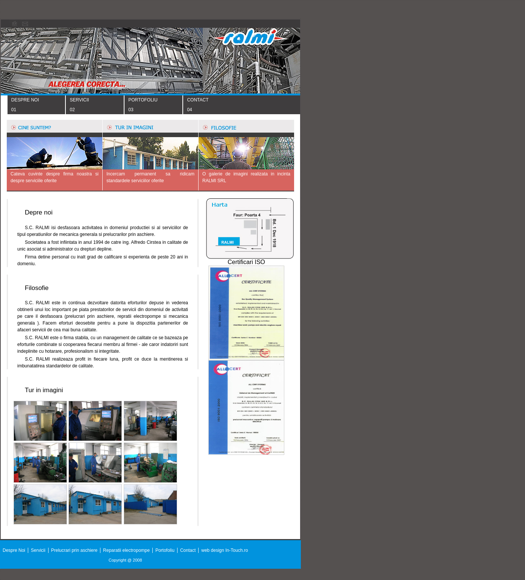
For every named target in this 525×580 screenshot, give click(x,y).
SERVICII (79, 100)
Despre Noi (14, 550)
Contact (188, 550)
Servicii (38, 550)
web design (213, 550)
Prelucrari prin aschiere (74, 550)
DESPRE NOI (25, 100)
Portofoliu (164, 550)
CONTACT (197, 100)
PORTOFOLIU (143, 100)
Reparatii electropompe (126, 550)
